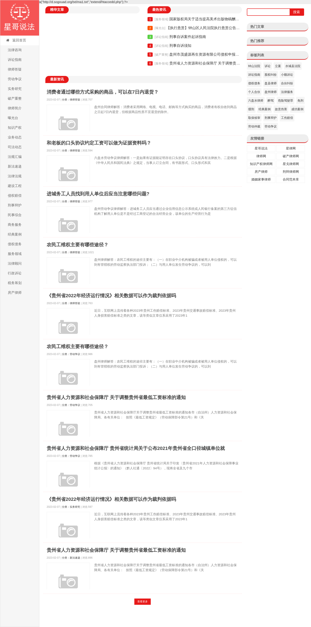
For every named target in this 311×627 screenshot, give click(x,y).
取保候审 (254, 117)
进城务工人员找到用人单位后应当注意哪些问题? (98, 193)
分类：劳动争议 (71, 354)
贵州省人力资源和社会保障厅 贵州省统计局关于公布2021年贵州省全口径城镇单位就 (136, 448)
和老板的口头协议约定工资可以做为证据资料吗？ (99, 143)
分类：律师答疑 (71, 99)
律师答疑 (15, 69)
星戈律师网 (291, 164)
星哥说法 (261, 148)
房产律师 (15, 292)
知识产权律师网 (261, 164)
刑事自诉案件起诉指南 (177, 37)
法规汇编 (15, 157)
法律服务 (287, 92)
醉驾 (271, 100)
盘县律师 (271, 83)
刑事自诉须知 (169, 46)
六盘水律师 (255, 100)
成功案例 (297, 109)
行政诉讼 (15, 273)
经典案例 (15, 234)
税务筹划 (15, 283)
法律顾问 (15, 263)
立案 (278, 66)
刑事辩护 (15, 205)
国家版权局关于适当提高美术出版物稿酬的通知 (195, 19)
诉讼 (268, 66)
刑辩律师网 (291, 171)
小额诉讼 (287, 74)
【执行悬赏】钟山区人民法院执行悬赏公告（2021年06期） (195, 28)
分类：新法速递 (71, 557)
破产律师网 (291, 156)
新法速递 (15, 166)
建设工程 (15, 186)
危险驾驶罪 (285, 100)
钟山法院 (254, 66)
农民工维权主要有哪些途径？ (77, 244)
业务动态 (15, 137)
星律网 (291, 148)
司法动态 (15, 147)
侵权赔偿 (15, 195)
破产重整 (15, 98)
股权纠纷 (271, 74)
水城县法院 (292, 66)
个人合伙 (254, 92)
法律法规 (15, 176)
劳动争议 (15, 79)
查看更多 (142, 601)
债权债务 (15, 244)
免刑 (300, 100)
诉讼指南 (15, 59)
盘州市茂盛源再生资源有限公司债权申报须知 (195, 54)
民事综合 (15, 215)
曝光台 (13, 118)
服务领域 (15, 254)
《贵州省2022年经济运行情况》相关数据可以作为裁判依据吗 (111, 295)
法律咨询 (15, 50)
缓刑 (251, 109)
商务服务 (15, 224)
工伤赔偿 (287, 117)
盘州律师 (271, 92)
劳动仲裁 (254, 126)
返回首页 (16, 40)
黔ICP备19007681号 (181, 618)
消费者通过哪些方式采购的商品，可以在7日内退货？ (103, 92)
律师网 (261, 156)
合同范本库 (291, 179)
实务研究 (15, 89)
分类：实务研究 (71, 506)
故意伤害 (281, 109)
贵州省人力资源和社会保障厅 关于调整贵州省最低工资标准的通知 (195, 63)
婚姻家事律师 (261, 179)
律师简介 (15, 108)
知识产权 (15, 127)
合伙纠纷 (287, 83)
